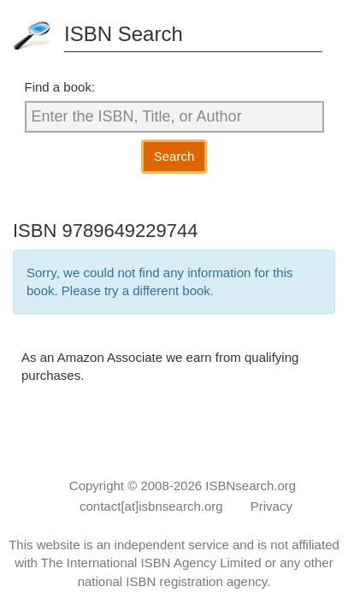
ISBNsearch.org (250, 485)
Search (174, 156)
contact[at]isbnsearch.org (151, 506)
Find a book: (60, 87)
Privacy (271, 506)
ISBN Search (123, 33)
